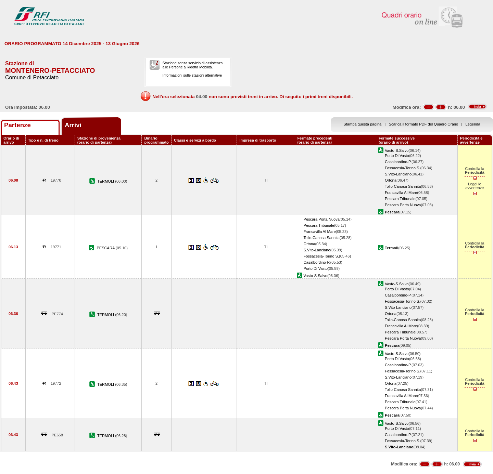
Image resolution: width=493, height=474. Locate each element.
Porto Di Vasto (397, 156)
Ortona (390, 180)
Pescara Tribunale (400, 199)
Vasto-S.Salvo (396, 150)
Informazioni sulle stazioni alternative (192, 75)
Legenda (473, 124)
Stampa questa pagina (362, 124)
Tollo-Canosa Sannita (403, 186)
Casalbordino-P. (398, 162)
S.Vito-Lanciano (398, 174)
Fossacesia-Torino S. (402, 168)
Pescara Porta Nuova (403, 205)
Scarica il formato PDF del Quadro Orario (423, 124)
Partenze (17, 125)
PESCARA (106, 248)
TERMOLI (106, 181)
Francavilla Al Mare (401, 192)
